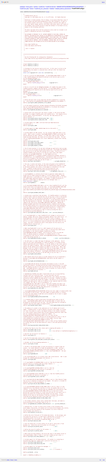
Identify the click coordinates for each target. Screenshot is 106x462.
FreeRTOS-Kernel (51, 6)
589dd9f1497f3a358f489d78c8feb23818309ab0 (70, 6)
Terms (15, 460)
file (48, 11)
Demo (31, 8)
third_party (29, 6)
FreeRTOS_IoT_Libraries (41, 8)
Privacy (11, 460)
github (36, 6)
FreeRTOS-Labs (24, 8)
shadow (52, 8)
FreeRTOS (42, 6)
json (103, 459)
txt (100, 459)
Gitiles (8, 460)
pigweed (22, 6)
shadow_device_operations (63, 8)
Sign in (103, 2)
